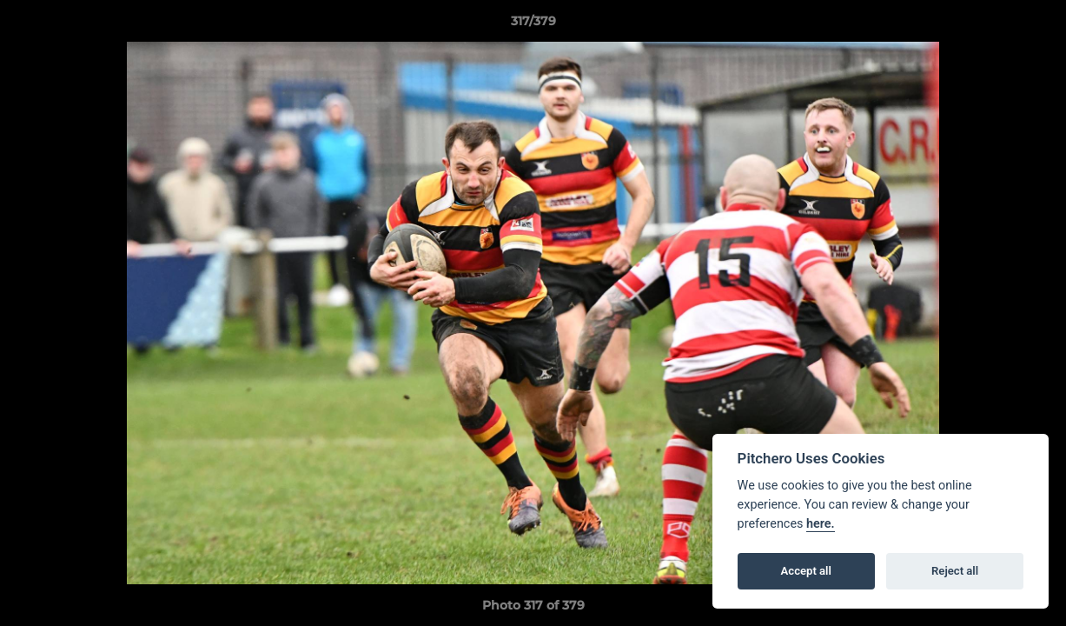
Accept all (806, 570)
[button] (1034, 25)
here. (820, 523)
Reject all (954, 570)
